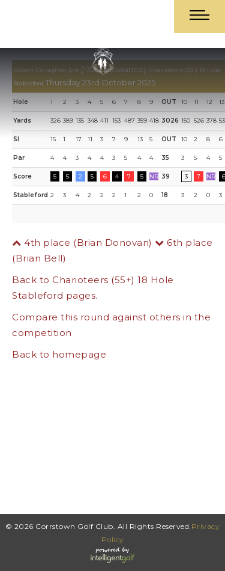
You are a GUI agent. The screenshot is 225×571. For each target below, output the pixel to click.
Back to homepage (59, 354)
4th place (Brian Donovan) (82, 242)
